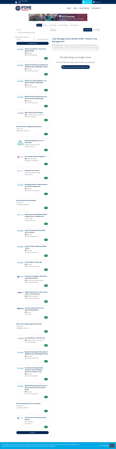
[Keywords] (32, 30)
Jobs (75, 8)
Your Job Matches (63, 25)
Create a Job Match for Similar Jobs (76, 67)
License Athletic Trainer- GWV (33, 262)
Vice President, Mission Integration (35, 156)
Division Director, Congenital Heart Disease (29, 126)
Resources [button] (96, 8)
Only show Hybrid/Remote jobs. (26, 32)
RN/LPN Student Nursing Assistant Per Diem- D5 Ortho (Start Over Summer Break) (36, 387)
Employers (97, 2)
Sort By (18, 39)
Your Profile (84, 8)
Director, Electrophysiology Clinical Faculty (29, 324)
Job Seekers (87, 2)
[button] (96, 30)
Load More (32, 432)
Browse (45, 25)
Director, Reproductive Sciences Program (28, 403)
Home (69, 8)
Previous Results (32, 43)
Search (39, 25)
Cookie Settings (104, 445)
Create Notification (43, 39)
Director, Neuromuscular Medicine (26, 200)
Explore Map (52, 25)
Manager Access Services (32, 170)
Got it (112, 445)
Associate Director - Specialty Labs (35, 338)
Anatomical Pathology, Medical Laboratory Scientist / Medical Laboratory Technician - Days (34, 369)
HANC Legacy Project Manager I (34, 112)
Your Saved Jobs (74, 25)
